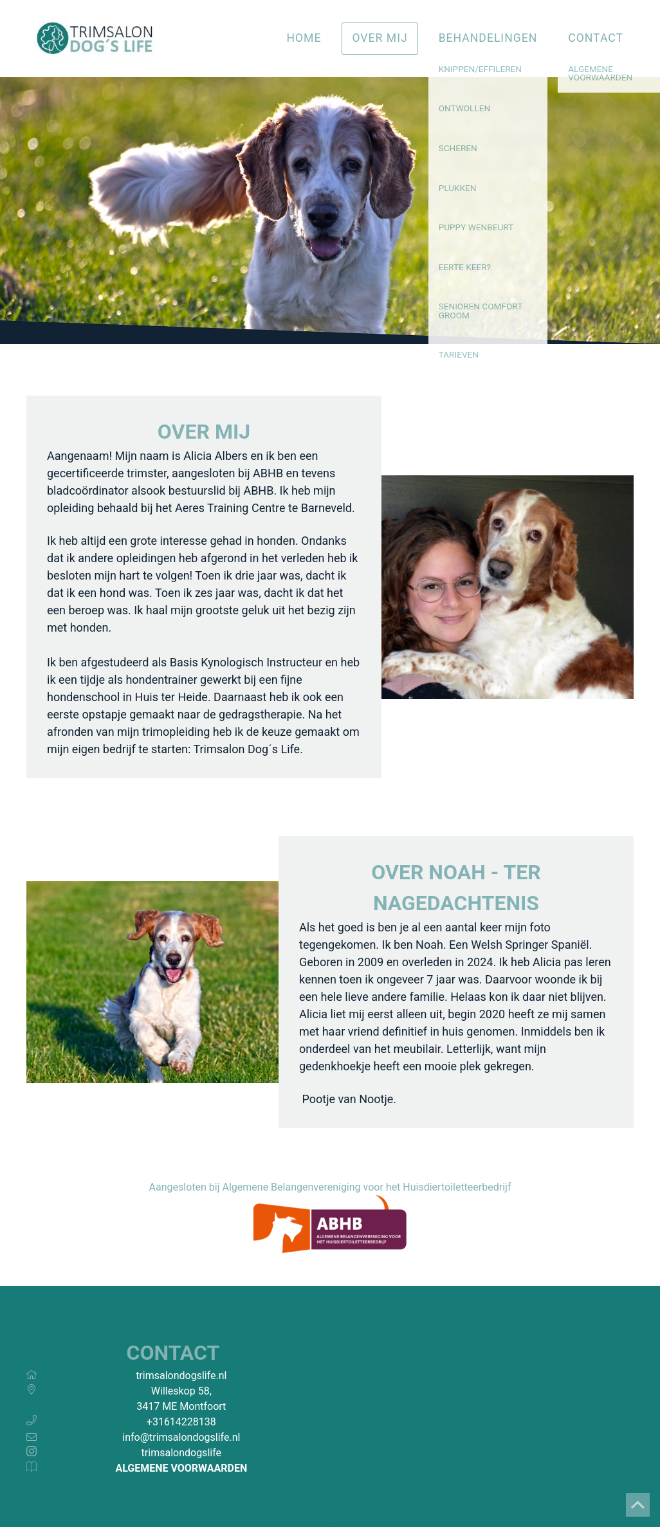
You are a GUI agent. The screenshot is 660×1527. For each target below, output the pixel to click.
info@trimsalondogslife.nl (181, 1437)
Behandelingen (488, 38)
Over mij (379, 38)
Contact (595, 38)
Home (303, 38)
